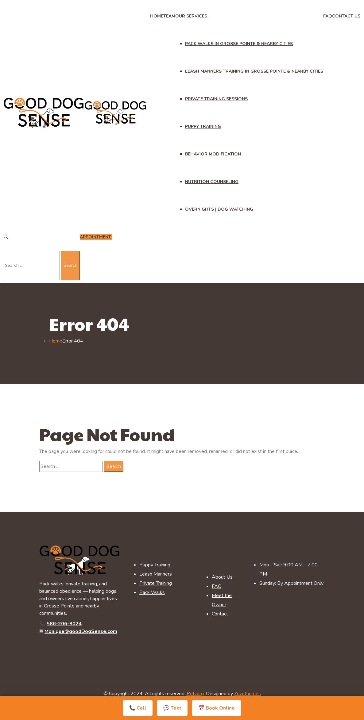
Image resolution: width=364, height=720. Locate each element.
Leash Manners (155, 574)
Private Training (155, 583)
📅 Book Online (216, 708)
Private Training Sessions (216, 99)
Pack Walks (152, 592)
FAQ (327, 16)
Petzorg (195, 693)
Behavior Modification (213, 154)
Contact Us (346, 16)
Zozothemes (247, 693)
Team (169, 16)
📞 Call (137, 708)
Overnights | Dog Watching (219, 209)
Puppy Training (203, 126)
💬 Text (172, 708)
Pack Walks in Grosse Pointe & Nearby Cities (239, 44)
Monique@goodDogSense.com (81, 631)
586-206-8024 (64, 623)
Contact (220, 614)
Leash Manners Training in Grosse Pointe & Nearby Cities (254, 71)
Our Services (191, 16)
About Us (222, 577)
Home (156, 16)
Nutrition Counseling (211, 182)
